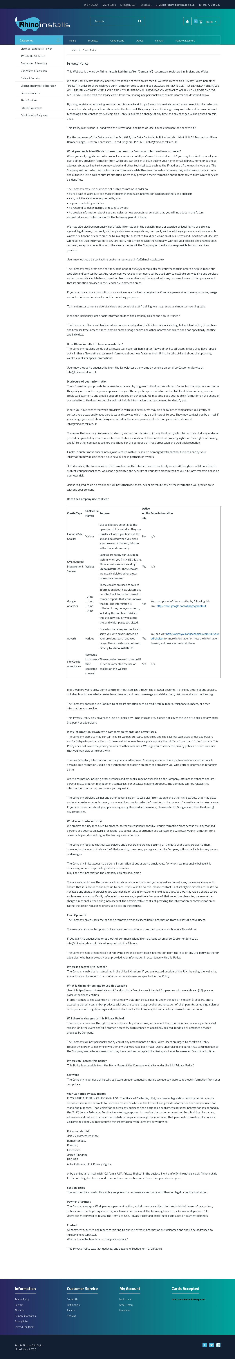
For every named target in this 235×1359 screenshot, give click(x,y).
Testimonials (73, 1305)
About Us (19, 1310)
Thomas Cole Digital (33, 1345)
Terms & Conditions (24, 1327)
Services (19, 1305)
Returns (71, 1310)
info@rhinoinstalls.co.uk (179, 5)
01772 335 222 (211, 5)
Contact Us (72, 1299)
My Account (109, 5)
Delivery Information (25, 1316)
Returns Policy (22, 1299)
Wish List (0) (91, 5)
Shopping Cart (128, 5)
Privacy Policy (89, 50)
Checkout (146, 5)
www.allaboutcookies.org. (198, 694)
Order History (126, 1305)
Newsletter (125, 1310)
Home (74, 50)
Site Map (71, 1316)
